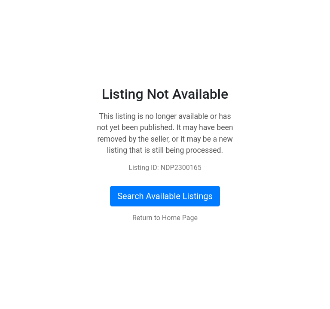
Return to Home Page (165, 218)
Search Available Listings (165, 196)
